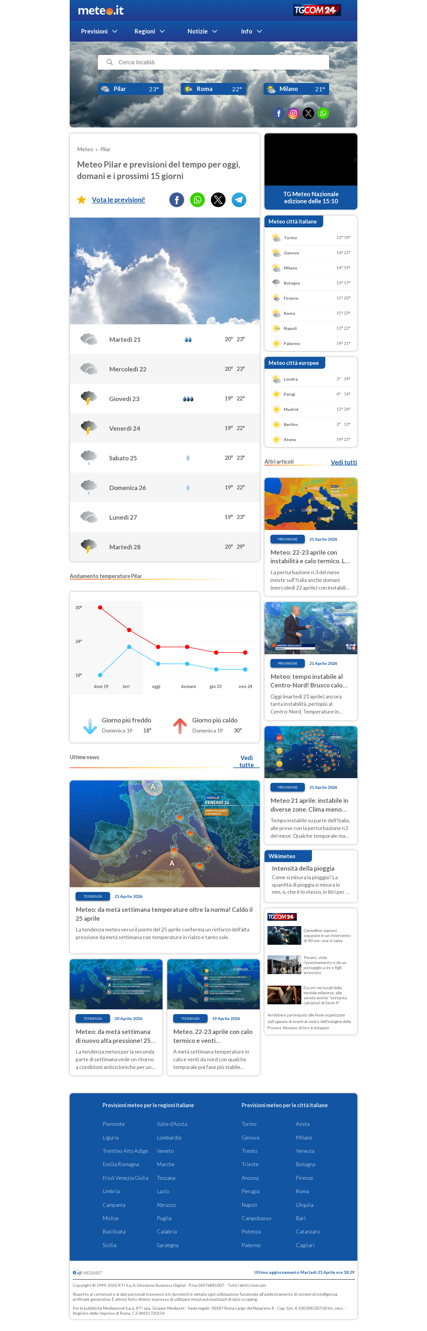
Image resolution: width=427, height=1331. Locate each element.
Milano (304, 1137)
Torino (249, 1124)
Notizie (198, 31)
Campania (114, 1204)
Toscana (166, 1177)
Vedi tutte (246, 761)
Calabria (167, 1231)
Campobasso (256, 1218)
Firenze (304, 1177)
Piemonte (114, 1124)
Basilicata (114, 1231)
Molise (111, 1218)
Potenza (251, 1231)
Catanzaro (308, 1231)
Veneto (165, 1151)
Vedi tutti (344, 462)
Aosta (303, 1124)
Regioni (144, 31)
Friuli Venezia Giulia (125, 1177)
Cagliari (305, 1245)
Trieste (250, 1164)
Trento (249, 1151)
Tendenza (93, 896)
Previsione (288, 539)
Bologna (305, 1164)
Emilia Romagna (121, 1164)
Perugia (251, 1191)
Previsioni (94, 31)
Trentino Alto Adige (125, 1151)
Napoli (249, 1204)
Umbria (111, 1191)
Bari (301, 1218)
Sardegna (168, 1245)
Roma (302, 1191)
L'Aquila (304, 1204)
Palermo (251, 1245)
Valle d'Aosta (172, 1124)
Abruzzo (166, 1204)
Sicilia (109, 1245)
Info (246, 31)
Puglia (164, 1218)
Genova (250, 1137)
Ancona (250, 1177)
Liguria (111, 1137)
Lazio (163, 1191)
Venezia (305, 1151)
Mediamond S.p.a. (119, 1308)
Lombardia (169, 1137)
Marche (166, 1164)
